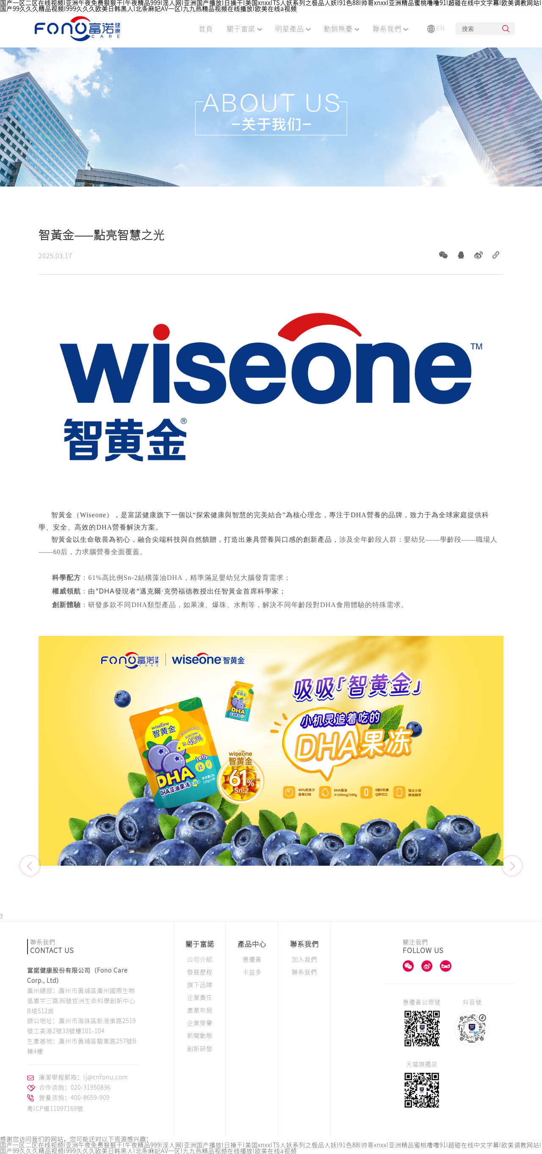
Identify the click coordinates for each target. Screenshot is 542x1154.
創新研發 (200, 1049)
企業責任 (200, 998)
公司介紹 (200, 959)
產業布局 (200, 1010)
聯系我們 (390, 28)
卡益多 (252, 972)
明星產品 (292, 28)
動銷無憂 (341, 28)
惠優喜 (252, 959)
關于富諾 (244, 28)
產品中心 (252, 944)
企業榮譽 (200, 1023)
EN (436, 29)
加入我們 (304, 959)
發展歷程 (200, 972)
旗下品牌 (200, 985)
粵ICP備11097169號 (55, 1109)
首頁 (206, 28)
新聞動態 (200, 1036)
